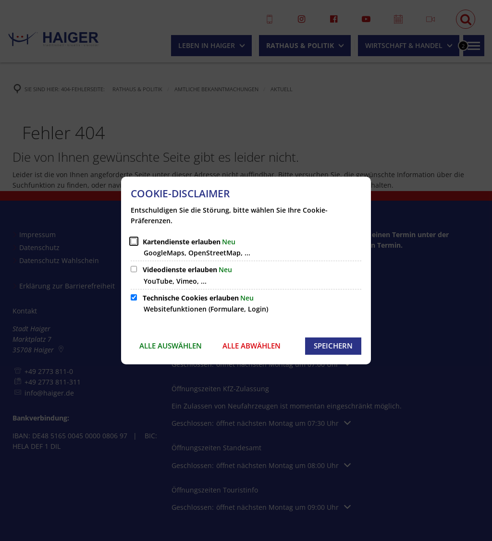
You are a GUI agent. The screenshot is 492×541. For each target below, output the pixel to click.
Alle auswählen (170, 345)
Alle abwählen (251, 345)
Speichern (333, 345)
